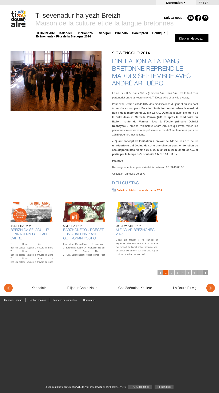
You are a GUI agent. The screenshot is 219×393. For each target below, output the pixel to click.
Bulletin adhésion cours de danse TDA (139, 190)
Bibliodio (121, 33)
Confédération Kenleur (135, 288)
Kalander (65, 33)
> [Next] (210, 288)
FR (201, 2)
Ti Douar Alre (45, 33)
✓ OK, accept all (140, 386)
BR (206, 2)
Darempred (140, 33)
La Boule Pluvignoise (188, 288)
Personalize (164, 386)
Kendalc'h (39, 288)
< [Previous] (8, 288)
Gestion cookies (37, 300)
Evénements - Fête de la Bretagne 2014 (63, 36)
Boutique (158, 33)
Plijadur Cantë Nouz (82, 288)
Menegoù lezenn (13, 300)
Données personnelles (64, 300)
